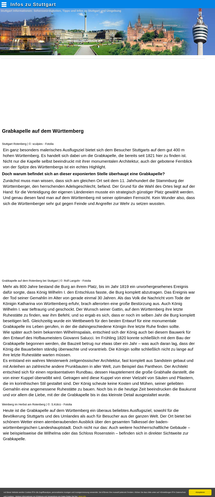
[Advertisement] (104, 96)
